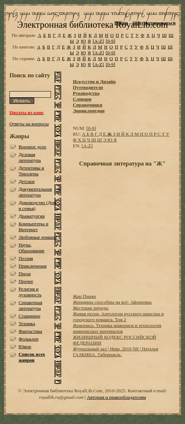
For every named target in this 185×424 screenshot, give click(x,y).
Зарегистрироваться (154, 23)
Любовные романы (38, 237)
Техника (27, 323)
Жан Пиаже (84, 296)
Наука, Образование (31, 247)
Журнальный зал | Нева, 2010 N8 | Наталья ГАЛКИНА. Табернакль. (115, 351)
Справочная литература (30, 305)
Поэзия (26, 258)
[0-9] (110, 41)
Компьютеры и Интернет (33, 226)
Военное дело (32, 146)
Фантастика (30, 331)
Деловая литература (30, 157)
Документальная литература (35, 192)
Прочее (26, 281)
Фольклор (29, 339)
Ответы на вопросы (29, 124)
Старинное (29, 316)
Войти (121, 23)
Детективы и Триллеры (31, 170)
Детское (27, 181)
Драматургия (32, 216)
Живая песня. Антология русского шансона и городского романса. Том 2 (118, 316)
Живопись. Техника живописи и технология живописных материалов (117, 328)
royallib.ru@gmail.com (61, 397)
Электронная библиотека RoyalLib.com (92, 25)
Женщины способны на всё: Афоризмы (112, 302)
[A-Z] (98, 41)
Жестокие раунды (91, 308)
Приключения (33, 266)
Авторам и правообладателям (116, 397)
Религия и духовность (30, 291)
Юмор (25, 346)
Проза (25, 273)
